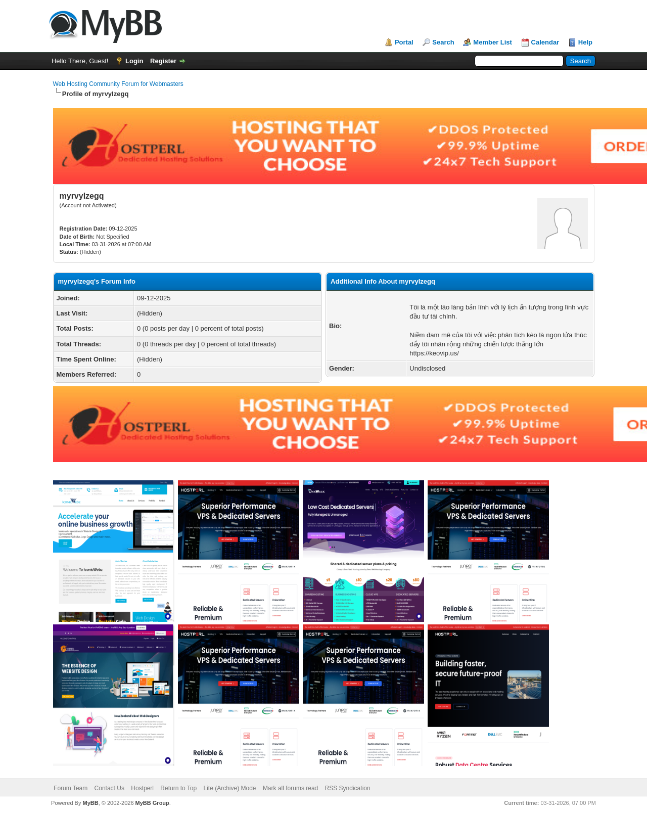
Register (163, 61)
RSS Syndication (348, 788)
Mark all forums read (290, 788)
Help (585, 42)
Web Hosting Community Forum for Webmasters (118, 83)
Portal (404, 42)
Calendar (545, 42)
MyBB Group (152, 803)
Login (134, 61)
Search (443, 42)
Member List (492, 42)
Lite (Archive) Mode (229, 788)
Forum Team (70, 788)
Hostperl (142, 788)
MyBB (90, 803)
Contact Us (109, 788)
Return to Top (178, 788)
